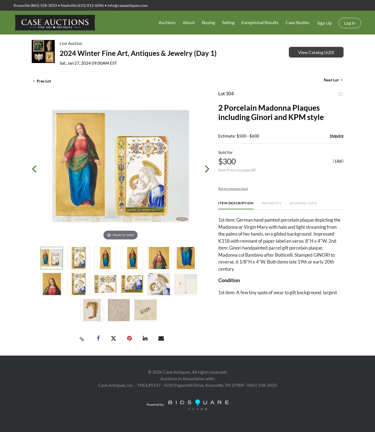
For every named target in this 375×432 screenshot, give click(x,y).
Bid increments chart (233, 189)
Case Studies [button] (298, 22)
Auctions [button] (167, 22)
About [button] (189, 22)
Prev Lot (42, 81)
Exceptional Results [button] (260, 22)
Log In (350, 22)
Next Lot (333, 80)
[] (338, 161)
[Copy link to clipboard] (82, 338)
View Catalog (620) (316, 52)
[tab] (236, 205)
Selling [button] (228, 22)
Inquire (337, 135)
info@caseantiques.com (127, 5)
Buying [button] (208, 22)
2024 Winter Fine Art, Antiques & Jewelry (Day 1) (138, 53)
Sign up (324, 22)
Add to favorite (340, 94)
